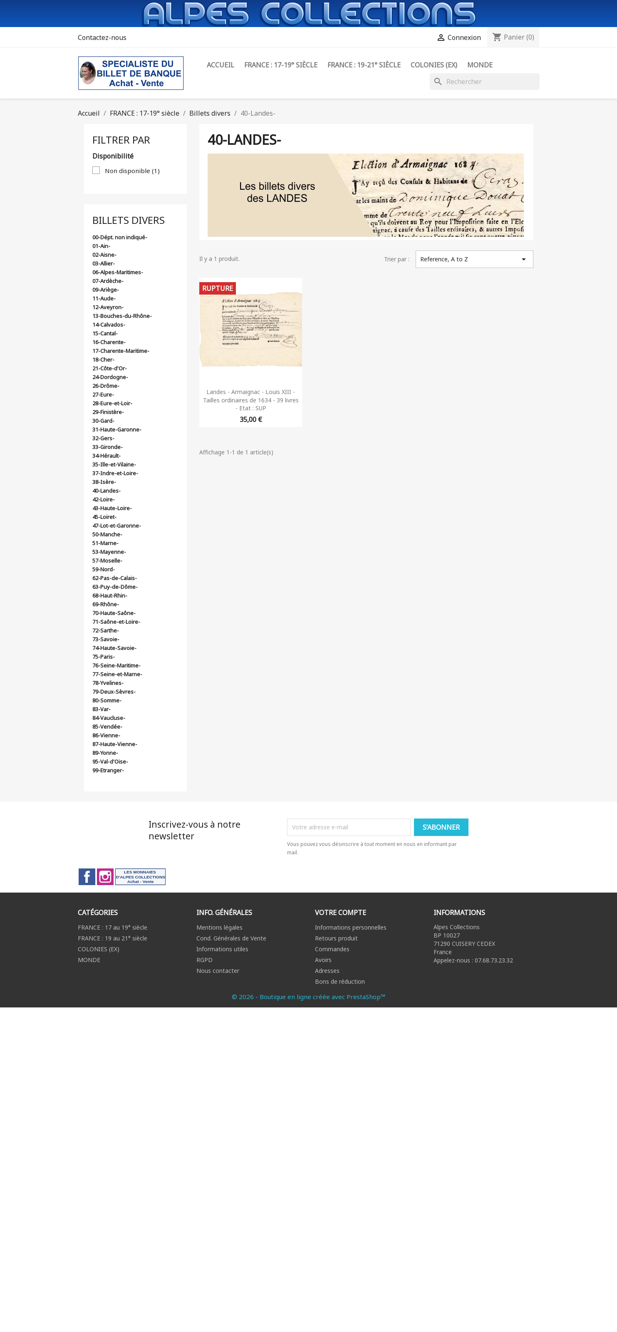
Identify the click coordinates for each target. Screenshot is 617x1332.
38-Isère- (104, 482)
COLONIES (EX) (98, 949)
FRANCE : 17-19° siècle (280, 64)
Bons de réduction (340, 981)
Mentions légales (219, 927)
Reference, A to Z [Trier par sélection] (474, 259)
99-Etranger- (108, 770)
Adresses (327, 971)
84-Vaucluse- (108, 718)
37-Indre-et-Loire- (115, 473)
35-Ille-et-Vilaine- (114, 464)
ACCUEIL (220, 64)
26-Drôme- (105, 385)
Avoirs (323, 960)
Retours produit (336, 938)
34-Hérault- (106, 455)
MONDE (89, 960)
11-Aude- (104, 298)
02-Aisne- (104, 254)
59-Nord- (103, 569)
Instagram (105, 876)
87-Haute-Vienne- (114, 744)
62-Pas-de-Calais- (114, 578)
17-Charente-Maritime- (120, 351)
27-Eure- (103, 394)
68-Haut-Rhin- (109, 595)
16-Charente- (109, 342)
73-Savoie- (105, 639)
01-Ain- (101, 246)
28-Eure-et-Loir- (112, 403)
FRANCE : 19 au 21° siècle (112, 938)
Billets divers (128, 220)
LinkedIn (140, 876)
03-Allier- (103, 263)
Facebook (87, 876)
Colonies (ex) (434, 64)
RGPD (204, 960)
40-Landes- (106, 490)
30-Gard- (103, 420)
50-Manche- (107, 534)
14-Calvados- (108, 324)
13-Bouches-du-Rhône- (122, 316)
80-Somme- (106, 700)
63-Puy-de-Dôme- (115, 586)
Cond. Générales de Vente (231, 938)
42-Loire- (103, 499)
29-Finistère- (108, 412)
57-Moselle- (107, 560)
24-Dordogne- (110, 377)
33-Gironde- (107, 447)
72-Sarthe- (105, 630)
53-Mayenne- (109, 552)
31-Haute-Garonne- (116, 429)
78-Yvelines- (108, 683)
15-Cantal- (105, 333)
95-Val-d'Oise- (110, 761)
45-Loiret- (104, 517)
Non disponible (132, 170)
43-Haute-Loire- (112, 508)
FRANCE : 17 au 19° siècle (112, 927)
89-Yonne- (105, 753)
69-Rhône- (105, 604)
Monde (480, 64)
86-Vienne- (106, 735)
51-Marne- (105, 543)
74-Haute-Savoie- (114, 648)
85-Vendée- (107, 726)
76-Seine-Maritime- (116, 665)
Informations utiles (222, 949)
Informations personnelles (351, 927)
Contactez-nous (102, 37)
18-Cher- (103, 359)
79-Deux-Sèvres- (114, 691)
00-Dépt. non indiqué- (119, 237)
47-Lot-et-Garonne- (116, 525)
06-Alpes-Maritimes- (117, 272)
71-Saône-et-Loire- (116, 621)
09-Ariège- (105, 289)
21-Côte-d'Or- (109, 368)
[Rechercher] (485, 81)
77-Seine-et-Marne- (117, 674)
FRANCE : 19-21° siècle (364, 64)
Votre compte (340, 912)
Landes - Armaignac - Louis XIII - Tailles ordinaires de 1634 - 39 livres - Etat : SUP (251, 400)
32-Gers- (103, 438)
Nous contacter (217, 971)
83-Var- (101, 709)
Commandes (332, 949)
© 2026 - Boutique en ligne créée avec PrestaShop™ (309, 996)
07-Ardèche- (108, 281)
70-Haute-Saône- (114, 613)
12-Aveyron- (108, 307)
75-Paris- (103, 656)
